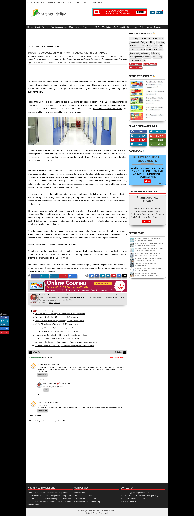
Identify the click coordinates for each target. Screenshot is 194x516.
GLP (160, 46)
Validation (106, 27)
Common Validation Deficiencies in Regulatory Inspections (147, 240)
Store (43, 2)
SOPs (97, 27)
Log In (159, 12)
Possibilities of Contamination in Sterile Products (57, 244)
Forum (36, 2)
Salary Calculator (149, 64)
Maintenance (144, 53)
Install (156, 139)
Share (35, 276)
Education (147, 57)
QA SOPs (133, 38)
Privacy (101, 2)
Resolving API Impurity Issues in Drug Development (57, 328)
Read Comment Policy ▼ (117, 357)
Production (87, 27)
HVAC (161, 38)
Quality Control (41, 27)
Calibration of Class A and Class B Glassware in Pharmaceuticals (147, 254)
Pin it (63, 276)
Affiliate (60, 2)
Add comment (35, 415)
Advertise (51, 2)
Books (83, 2)
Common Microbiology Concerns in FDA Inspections (57, 317)
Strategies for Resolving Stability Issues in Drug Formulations (61, 335)
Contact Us (70, 2)
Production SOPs (136, 42)
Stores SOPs (150, 42)
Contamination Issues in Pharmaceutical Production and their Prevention (66, 342)
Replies (42, 379)
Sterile (42, 46)
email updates (119, 297)
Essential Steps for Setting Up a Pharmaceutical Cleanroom (60, 313)
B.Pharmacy (157, 57)
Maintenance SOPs (137, 46)
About (29, 2)
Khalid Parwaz (42, 402)
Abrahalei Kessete (43, 364)
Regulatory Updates (137, 60)
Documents (132, 27)
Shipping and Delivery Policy (86, 498)
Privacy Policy (80, 493)
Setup (88, 513)
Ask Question (54, 303)
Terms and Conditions (83, 496)
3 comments (105, 63)
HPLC (148, 46)
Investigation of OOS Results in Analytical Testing (56, 331)
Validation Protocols (137, 49)
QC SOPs (142, 38)
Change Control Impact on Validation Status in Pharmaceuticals (148, 259)
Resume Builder (136, 68)
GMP (115, 27)
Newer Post (36, 352)
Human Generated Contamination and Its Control (57, 187)
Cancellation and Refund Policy (87, 501)
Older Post (118, 352)
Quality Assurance (59, 27)
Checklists (160, 42)
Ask (141, 27)
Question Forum (91, 63)
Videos (149, 27)
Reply (40, 374)
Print (64, 63)
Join (152, 12)
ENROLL (140, 12)
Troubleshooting (53, 46)
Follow (156, 131)
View (147, 181)
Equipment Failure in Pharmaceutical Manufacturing (57, 338)
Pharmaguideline (86, 511)
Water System (151, 49)
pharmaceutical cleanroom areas (107, 109)
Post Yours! (47, 358)
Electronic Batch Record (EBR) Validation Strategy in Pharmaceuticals (64, 345)
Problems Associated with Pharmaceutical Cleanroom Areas (67, 52)
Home (30, 27)
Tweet (44, 276)
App (77, 2)
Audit (122, 27)
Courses (157, 27)
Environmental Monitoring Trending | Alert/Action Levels (59, 320)
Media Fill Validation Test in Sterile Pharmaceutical (56, 324)
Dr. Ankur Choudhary (48, 295)
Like (137, 131)
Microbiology (74, 27)
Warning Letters (136, 57)
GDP (161, 49)
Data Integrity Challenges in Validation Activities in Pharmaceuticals (149, 250)
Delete (44, 374)
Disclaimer (92, 2)
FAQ (106, 513)
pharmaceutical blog (78, 297)
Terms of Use (97, 513)
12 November (53, 402)
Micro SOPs (152, 38)
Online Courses (76, 63)
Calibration (155, 53)
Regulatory (134, 53)
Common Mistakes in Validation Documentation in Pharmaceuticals (147, 274)
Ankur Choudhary (49, 383)
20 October (55, 364)
